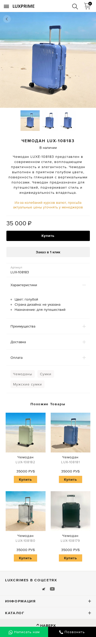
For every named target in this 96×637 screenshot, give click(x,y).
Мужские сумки (27, 384)
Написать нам (24, 632)
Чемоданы (22, 374)
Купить (48, 236)
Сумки (45, 374)
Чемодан (25, 460)
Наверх (48, 625)
